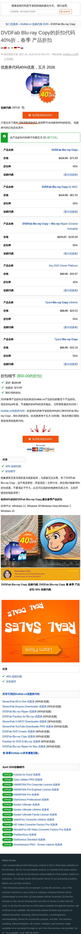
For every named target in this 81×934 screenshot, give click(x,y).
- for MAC (60, 187)
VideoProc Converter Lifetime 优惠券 (34, 819)
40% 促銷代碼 (13, 466)
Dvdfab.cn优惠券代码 (12, 411)
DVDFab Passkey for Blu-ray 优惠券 (22, 716)
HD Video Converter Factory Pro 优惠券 (35, 824)
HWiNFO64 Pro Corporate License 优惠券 (37, 784)
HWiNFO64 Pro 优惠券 (26, 794)
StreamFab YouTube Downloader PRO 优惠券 (27, 726)
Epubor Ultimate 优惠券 (27, 804)
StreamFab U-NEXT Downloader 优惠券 (24, 721)
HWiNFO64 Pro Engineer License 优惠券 (36, 789)
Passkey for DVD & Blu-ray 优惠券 (21, 741)
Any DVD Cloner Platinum (63, 265)
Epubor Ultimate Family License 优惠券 (35, 814)
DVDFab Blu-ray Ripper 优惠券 (19, 711)
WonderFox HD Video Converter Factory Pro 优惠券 (42, 829)
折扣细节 (10, 471)
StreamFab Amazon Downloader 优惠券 (24, 706)
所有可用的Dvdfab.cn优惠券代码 (20, 694)
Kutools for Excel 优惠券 (27, 774)
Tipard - (66, 339)
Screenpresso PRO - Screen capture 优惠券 (38, 844)
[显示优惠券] (71, 174)
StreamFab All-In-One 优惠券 (18, 701)
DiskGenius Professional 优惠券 (31, 799)
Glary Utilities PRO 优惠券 (28, 779)
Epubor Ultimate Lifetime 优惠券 (31, 809)
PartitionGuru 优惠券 (25, 834)
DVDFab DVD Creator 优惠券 (18, 731)
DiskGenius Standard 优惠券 (29, 839)
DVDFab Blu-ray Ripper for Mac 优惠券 (24, 746)
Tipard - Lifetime (61, 302)
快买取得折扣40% (40, 115)
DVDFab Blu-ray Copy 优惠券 (18, 736)
